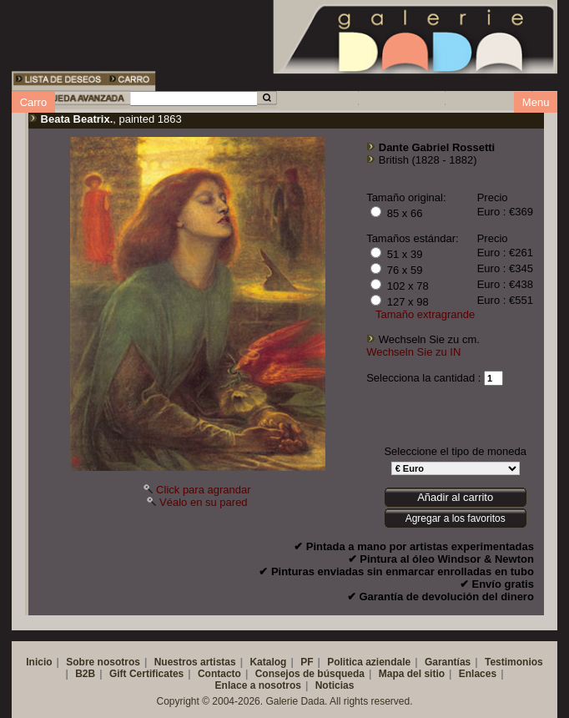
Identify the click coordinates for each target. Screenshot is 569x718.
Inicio (39, 662)
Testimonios (514, 662)
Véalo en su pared (203, 502)
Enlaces (477, 674)
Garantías (448, 662)
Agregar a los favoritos (455, 518)
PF (306, 662)
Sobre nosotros (103, 662)
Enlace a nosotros (258, 685)
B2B (85, 674)
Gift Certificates (146, 674)
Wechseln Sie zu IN (413, 352)
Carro (34, 102)
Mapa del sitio (412, 674)
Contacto (219, 674)
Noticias (335, 685)
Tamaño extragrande (425, 314)
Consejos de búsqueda (310, 674)
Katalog (267, 662)
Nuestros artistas (195, 662)
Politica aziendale (368, 662)
